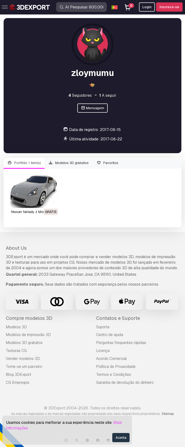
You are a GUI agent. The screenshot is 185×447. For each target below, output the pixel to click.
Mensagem (93, 108)
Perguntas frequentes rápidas (121, 342)
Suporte (103, 327)
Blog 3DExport (18, 374)
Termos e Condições (113, 374)
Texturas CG (16, 350)
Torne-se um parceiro (24, 366)
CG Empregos (17, 382)
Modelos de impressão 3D (28, 334)
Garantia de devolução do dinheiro (125, 382)
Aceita (121, 437)
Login (147, 7)
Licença (103, 350)
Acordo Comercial (111, 358)
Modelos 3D (16, 327)
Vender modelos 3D (23, 358)
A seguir (108, 95)
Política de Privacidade (116, 366)
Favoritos (107, 163)
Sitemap (168, 414)
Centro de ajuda (109, 334)
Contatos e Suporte (118, 318)
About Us (16, 248)
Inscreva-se (169, 7)
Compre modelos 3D (29, 318)
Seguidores (80, 95)
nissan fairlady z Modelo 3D (33, 212)
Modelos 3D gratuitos (68, 163)
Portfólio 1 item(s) (24, 163)
